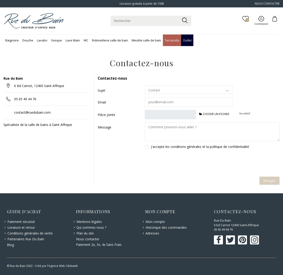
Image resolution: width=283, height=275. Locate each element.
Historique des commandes (166, 227)
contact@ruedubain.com (32, 112)
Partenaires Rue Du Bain (25, 239)
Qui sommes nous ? (91, 227)
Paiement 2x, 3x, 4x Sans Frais (99, 244)
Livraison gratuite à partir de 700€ (141, 4)
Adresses (152, 233)
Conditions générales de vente (30, 233)
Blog (10, 245)
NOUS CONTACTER (267, 4)
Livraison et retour (21, 227)
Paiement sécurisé (21, 221)
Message (104, 127)
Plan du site (85, 233)
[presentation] (216, 164)
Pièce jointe (106, 114)
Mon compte (155, 221)
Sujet (101, 90)
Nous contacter (87, 239)
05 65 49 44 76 (25, 99)
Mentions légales (89, 221)
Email (102, 102)
